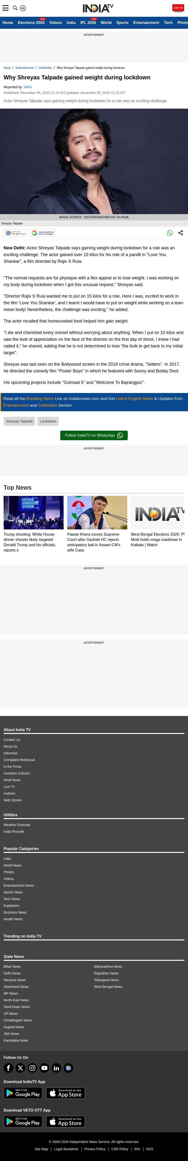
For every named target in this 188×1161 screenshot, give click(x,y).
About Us (11, 746)
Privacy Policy (94, 1149)
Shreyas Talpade (19, 421)
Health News (13, 919)
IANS (28, 87)
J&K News (11, 1034)
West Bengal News (108, 987)
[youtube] (44, 1068)
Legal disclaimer (66, 1149)
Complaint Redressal (19, 760)
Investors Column (17, 773)
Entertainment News (19, 885)
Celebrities (45, 68)
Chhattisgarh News (18, 1020)
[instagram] (32, 1068)
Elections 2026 (31, 23)
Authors (9, 793)
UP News (11, 1013)
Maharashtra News (108, 966)
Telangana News (106, 980)
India (71, 23)
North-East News (16, 1000)
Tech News (12, 899)
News (7, 68)
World (106, 23)
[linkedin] (56, 1068)
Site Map (41, 1149)
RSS (149, 1149)
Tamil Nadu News (17, 1007)
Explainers (11, 906)
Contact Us (12, 740)
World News (13, 865)
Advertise (11, 753)
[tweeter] (20, 1068)
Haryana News (15, 980)
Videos (55, 23)
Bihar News (12, 966)
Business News (15, 912)
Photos (9, 872)
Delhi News (12, 973)
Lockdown (48, 421)
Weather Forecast (17, 825)
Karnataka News (16, 1040)
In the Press (13, 766)
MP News (11, 993)
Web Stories (13, 800)
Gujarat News (14, 1027)
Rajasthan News (106, 973)
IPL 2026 (88, 23)
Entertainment (146, 23)
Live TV (9, 787)
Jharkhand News (16, 987)
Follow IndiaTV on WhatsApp (94, 435)
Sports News (13, 892)
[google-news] (68, 1068)
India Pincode (14, 831)
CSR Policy (119, 1149)
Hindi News (12, 780)
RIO (137, 1149)
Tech (168, 23)
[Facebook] (8, 1068)
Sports (122, 23)
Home (7, 23)
